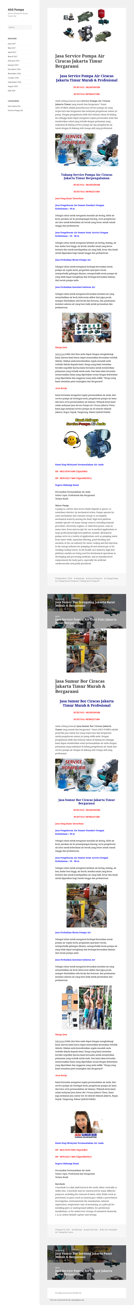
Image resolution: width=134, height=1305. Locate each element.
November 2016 (14, 73)
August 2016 (13, 86)
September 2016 (14, 82)
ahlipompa (80, 578)
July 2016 (11, 90)
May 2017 (12, 48)
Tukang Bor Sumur (65, 1232)
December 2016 (14, 69)
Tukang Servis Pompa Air (90, 581)
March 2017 (12, 56)
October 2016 (13, 78)
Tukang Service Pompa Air (68, 581)
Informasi (60, 354)
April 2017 (12, 52)
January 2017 (13, 65)
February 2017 (14, 61)
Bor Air (104, 1229)
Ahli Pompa (16, 10)
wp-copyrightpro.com (76, 1300)
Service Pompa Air (15, 110)
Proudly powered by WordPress (68, 1293)
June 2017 (12, 44)
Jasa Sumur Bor (14, 106)
